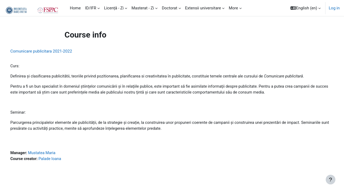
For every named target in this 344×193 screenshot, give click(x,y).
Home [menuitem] (75, 8)
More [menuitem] (233, 8)
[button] (305, 8)
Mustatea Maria (53, 154)
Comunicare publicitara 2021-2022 (51, 51)
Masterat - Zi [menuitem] (142, 8)
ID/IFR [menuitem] (90, 8)
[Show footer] (330, 179)
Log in (334, 8)
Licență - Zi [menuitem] (114, 8)
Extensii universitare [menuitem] (203, 8)
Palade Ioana (61, 160)
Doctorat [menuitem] (169, 8)
